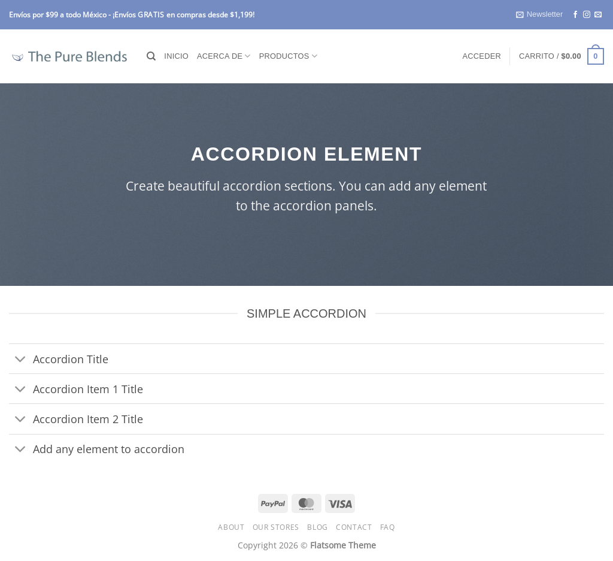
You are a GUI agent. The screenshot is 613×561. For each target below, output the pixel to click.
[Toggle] (20, 360)
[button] (539, 14)
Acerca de (224, 56)
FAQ (387, 527)
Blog (317, 527)
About (231, 527)
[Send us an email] (598, 15)
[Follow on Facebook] (575, 15)
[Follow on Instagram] (586, 15)
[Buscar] (151, 56)
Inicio (176, 56)
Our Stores (276, 527)
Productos (288, 56)
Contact (354, 527)
